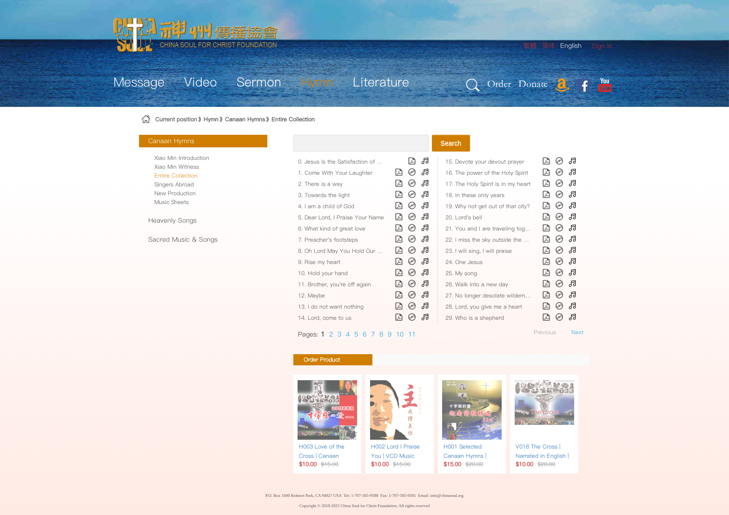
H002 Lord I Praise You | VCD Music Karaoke (395, 455)
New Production (175, 193)
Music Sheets (171, 202)
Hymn (211, 119)
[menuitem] (602, 46)
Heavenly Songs (172, 220)
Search (451, 143)
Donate (533, 83)
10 (400, 334)
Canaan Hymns (245, 119)
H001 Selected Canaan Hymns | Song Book (465, 455)
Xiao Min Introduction (181, 158)
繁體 (530, 45)
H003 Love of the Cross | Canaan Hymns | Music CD (322, 455)
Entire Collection (293, 119)
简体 (548, 45)
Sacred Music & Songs (183, 239)
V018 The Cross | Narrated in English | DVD (542, 455)
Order (499, 83)
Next (577, 332)
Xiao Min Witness (176, 167)
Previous (545, 332)
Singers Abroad (174, 184)
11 (412, 334)
